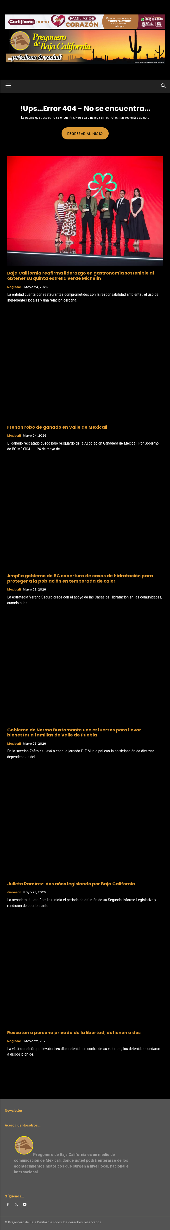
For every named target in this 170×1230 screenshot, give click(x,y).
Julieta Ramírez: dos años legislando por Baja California (71, 884)
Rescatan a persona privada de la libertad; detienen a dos (74, 1033)
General (14, 892)
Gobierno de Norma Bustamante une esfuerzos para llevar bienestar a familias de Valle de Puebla (74, 732)
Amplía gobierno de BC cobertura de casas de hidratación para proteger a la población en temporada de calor (80, 578)
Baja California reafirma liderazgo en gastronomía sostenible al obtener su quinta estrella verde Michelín (80, 275)
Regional (14, 287)
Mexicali (14, 436)
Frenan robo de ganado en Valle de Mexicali (57, 427)
